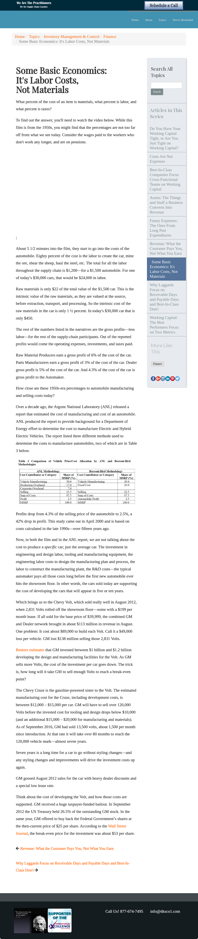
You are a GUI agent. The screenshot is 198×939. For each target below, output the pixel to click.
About (148, 19)
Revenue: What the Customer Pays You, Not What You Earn (67, 848)
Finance (109, 36)
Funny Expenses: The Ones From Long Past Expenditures (164, 228)
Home (135, 19)
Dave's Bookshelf (183, 19)
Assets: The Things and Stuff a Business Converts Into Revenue (166, 204)
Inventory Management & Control (71, 36)
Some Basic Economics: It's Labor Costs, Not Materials (164, 269)
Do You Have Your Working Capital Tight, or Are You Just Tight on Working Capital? (165, 138)
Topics (162, 19)
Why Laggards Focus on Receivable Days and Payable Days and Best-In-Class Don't (164, 297)
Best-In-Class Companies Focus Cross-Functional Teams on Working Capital (165, 179)
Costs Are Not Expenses (161, 159)
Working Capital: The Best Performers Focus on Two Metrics (164, 324)
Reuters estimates (30, 650)
